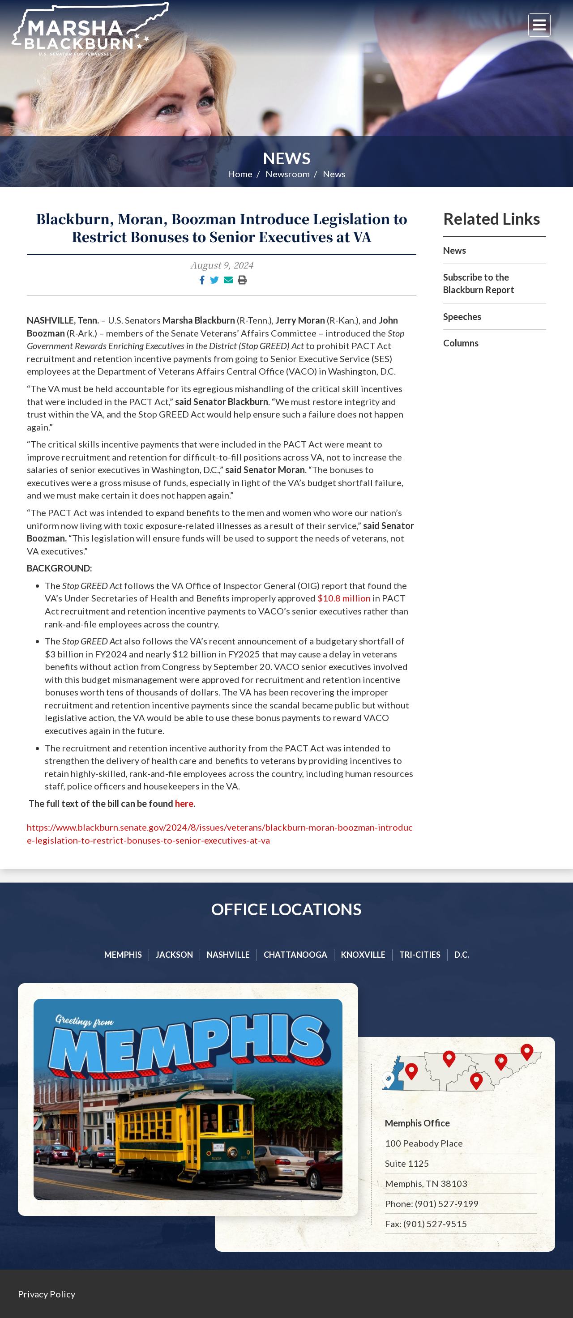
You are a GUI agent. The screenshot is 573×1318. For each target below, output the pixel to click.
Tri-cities (419, 955)
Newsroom (287, 173)
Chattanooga (295, 955)
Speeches (462, 316)
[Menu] (539, 25)
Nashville (228, 955)
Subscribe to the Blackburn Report (478, 283)
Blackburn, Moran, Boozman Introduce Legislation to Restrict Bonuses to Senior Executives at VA (221, 227)
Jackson (174, 955)
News (287, 158)
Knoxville (363, 955)
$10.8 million (344, 598)
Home (240, 173)
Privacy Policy (46, 1293)
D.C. (461, 955)
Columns (461, 342)
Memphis (123, 955)
